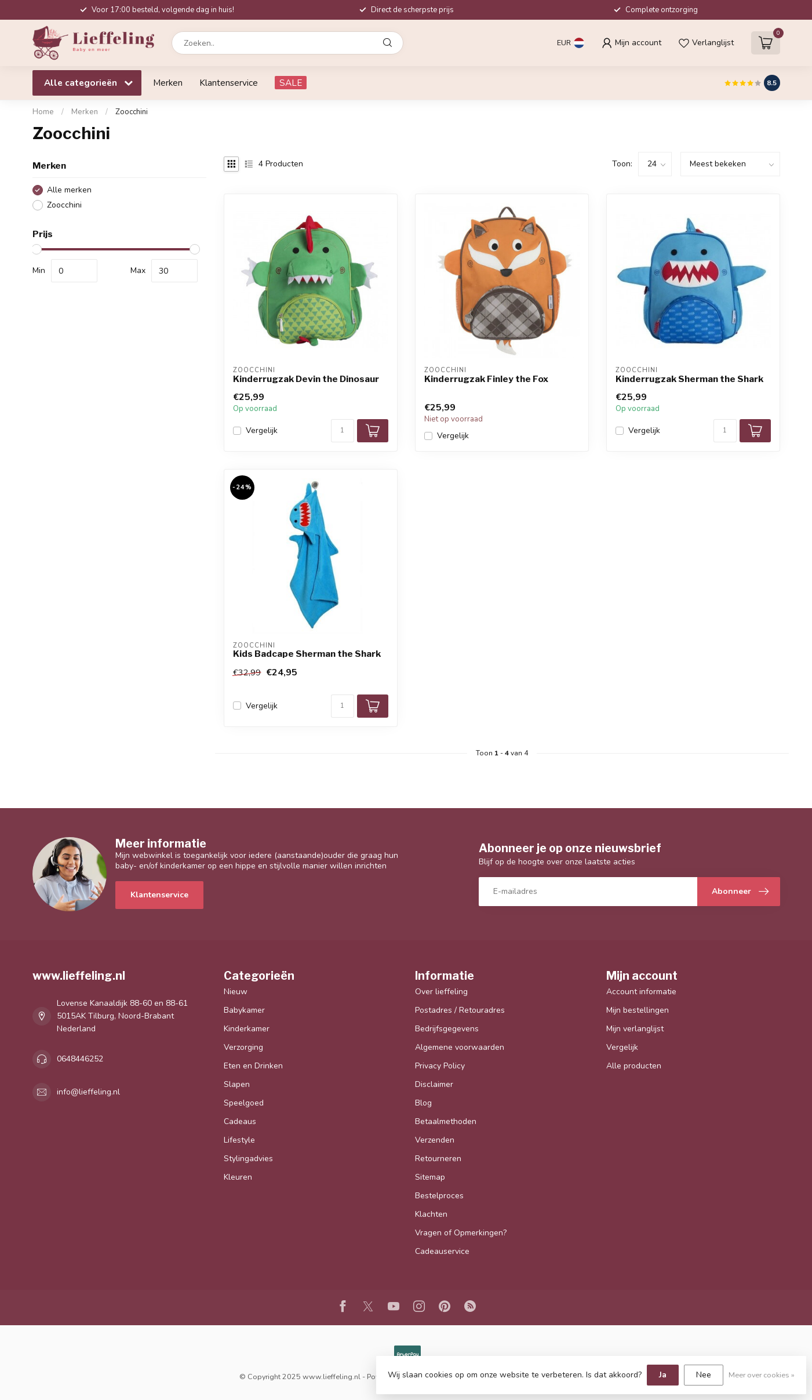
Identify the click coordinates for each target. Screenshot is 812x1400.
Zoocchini (131, 112)
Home (43, 112)
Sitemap (430, 1177)
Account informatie (641, 991)
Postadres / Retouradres (460, 1010)
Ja (663, 1374)
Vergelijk (262, 430)
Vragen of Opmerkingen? (461, 1232)
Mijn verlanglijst (635, 1028)
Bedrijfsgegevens (447, 1028)
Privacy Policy (440, 1065)
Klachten (431, 1214)
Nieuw (235, 991)
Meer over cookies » (762, 1375)
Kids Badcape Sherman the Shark (307, 654)
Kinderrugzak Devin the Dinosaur (306, 379)
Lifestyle (239, 1140)
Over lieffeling (441, 991)
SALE (290, 83)
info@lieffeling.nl (88, 1091)
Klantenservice (228, 83)
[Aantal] (342, 430)
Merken (168, 83)
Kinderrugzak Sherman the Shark (689, 379)
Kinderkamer (247, 1028)
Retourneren (438, 1158)
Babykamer (244, 1010)
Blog (423, 1102)
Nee (703, 1374)
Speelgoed (244, 1102)
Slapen (237, 1084)
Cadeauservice (442, 1251)
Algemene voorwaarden (459, 1047)
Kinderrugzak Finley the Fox (486, 379)
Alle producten (633, 1065)
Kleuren (238, 1177)
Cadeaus (240, 1121)
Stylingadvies (248, 1158)
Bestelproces (439, 1195)
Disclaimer (434, 1084)
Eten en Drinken (253, 1065)
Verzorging (243, 1047)
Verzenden (434, 1140)
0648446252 (80, 1058)
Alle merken (69, 190)
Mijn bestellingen (637, 1010)
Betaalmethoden (445, 1121)
